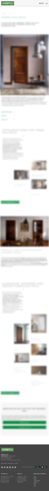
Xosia (35, 486)
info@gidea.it (20, 481)
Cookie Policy (11, 463)
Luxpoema (36, 481)
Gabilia (35, 477)
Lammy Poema (37, 480)
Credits (16, 463)
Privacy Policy (4, 463)
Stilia (35, 484)
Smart (35, 483)
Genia (35, 479)
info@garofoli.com (5, 481)
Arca (35, 476)
